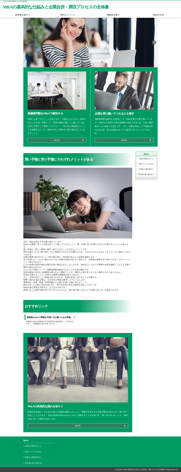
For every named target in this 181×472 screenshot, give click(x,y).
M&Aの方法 (158, 15)
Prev (27, 42)
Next (154, 42)
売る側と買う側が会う (146, 174)
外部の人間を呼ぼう (146, 169)
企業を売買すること (146, 158)
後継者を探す (113, 15)
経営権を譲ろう (22, 15)
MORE (57, 140)
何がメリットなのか (146, 164)
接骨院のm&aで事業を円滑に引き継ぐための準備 (49, 317)
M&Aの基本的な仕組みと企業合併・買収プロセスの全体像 (55, 7)
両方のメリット (67, 15)
